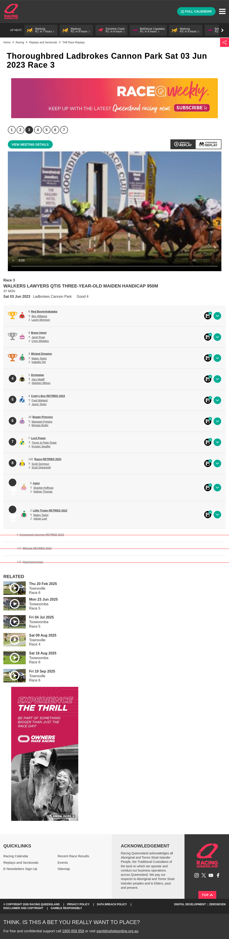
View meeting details (30, 144)
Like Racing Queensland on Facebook (218, 875)
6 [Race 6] (55, 130)
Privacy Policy (78, 904)
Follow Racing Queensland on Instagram (196, 875)
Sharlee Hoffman (43, 487)
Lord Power (38, 438)
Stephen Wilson (41, 383)
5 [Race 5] (47, 130)
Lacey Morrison (41, 319)
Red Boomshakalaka (44, 311)
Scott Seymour (40, 463)
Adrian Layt (40, 518)
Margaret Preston (42, 421)
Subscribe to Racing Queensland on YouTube (211, 875)
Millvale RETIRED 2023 (37, 548)
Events (63, 862)
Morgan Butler (40, 425)
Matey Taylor (39, 358)
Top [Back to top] (207, 895)
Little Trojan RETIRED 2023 (50, 510)
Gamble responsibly (66, 908)
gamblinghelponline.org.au (117, 931)
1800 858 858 (73, 931)
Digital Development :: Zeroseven (200, 904)
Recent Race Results (73, 856)
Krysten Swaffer (41, 446)
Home (11, 11)
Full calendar (196, 11)
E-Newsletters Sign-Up (20, 869)
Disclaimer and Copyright (23, 908)
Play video (11, 587)
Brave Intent (39, 332)
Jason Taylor (39, 404)
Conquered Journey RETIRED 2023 (41, 534)
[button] (41, 30)
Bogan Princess (42, 417)
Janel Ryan (38, 337)
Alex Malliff (38, 379)
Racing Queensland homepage (207, 855)
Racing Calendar (15, 856)
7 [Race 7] (64, 130)
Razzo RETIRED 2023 (47, 459)
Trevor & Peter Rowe (44, 442)
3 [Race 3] (29, 130)
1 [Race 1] (12, 130)
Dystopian (37, 375)
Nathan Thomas (42, 491)
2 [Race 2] (20, 130)
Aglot (36, 483)
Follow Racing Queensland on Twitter (203, 875)
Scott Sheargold (41, 467)
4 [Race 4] (38, 130)
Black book (208, 316)
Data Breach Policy (112, 904)
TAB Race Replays (73, 42)
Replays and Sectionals (43, 42)
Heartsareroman (33, 562)
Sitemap (64, 869)
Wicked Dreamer (41, 353)
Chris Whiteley (40, 341)
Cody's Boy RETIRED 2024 (48, 396)
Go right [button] (222, 30)
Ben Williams (39, 316)
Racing (20, 42)
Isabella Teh (39, 362)
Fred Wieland (39, 400)
